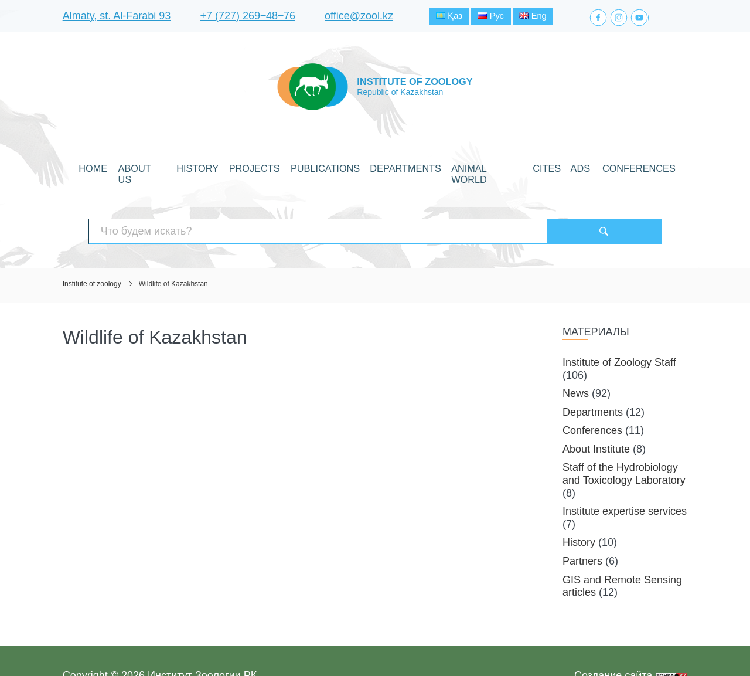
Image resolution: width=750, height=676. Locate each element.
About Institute (596, 419)
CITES (518, 166)
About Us (179, 166)
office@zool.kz (359, 17)
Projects (272, 166)
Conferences (594, 166)
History (225, 166)
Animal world (467, 166)
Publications (331, 166)
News (575, 363)
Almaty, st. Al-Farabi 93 (117, 17)
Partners (582, 531)
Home (137, 166)
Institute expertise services (624, 481)
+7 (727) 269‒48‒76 (247, 17)
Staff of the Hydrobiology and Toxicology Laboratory (624, 444)
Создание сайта (613, 645)
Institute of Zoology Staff (619, 332)
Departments (398, 166)
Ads (547, 166)
